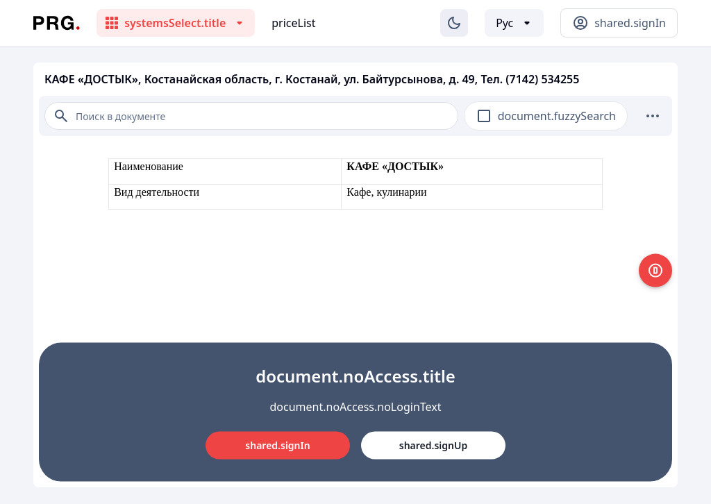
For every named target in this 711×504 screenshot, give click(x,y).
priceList (293, 23)
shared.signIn (277, 445)
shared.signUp (433, 445)
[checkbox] (484, 116)
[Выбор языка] (514, 23)
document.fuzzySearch (557, 116)
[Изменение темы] (454, 23)
